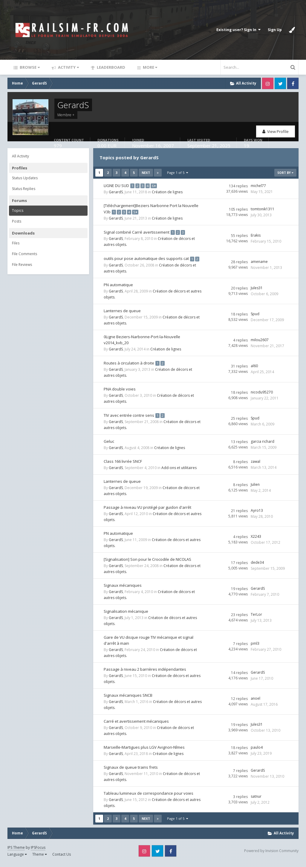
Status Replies (23, 188)
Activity (68, 67)
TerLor (256, 618)
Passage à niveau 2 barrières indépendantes (145, 673)
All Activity (20, 156)
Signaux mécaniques (123, 589)
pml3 (255, 647)
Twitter (280, 83)
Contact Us (61, 858)
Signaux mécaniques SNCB (128, 699)
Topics (17, 210)
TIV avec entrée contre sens (129, 419)
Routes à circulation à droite (129, 367)
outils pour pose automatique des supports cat (146, 257)
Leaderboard (110, 67)
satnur (256, 800)
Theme (39, 858)
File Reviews (22, 264)
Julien (255, 488)
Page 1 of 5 (177, 172)
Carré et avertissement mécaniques (136, 725)
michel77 (258, 185)
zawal (255, 465)
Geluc (109, 445)
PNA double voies (120, 393)
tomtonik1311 (262, 208)
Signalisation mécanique (126, 615)
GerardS (116, 191)
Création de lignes (167, 191)
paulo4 (257, 751)
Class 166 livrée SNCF (123, 465)
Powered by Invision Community (271, 854)
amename (259, 263)
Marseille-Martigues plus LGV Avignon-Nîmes (144, 751)
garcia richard (262, 445)
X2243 (256, 540)
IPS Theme (16, 851)
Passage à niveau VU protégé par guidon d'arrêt (147, 511)
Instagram (267, 83)
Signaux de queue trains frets (131, 771)
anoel (255, 702)
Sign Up (275, 29)
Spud (255, 318)
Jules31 (257, 292)
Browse (29, 67)
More (149, 67)
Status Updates (25, 177)
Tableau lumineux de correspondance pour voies (148, 797)
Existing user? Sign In (238, 29)
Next (146, 173)
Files (15, 243)
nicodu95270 (262, 396)
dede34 (257, 566)
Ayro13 (257, 514)
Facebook (293, 83)
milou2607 (260, 344)
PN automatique (118, 289)
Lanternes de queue (122, 315)
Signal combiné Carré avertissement (137, 231)
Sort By (285, 173)
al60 (254, 370)
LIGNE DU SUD (117, 185)
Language (17, 858)
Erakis (256, 234)
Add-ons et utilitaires (179, 471)
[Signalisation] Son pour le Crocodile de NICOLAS (147, 563)
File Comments (24, 253)
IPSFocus (38, 851)
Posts (16, 221)
